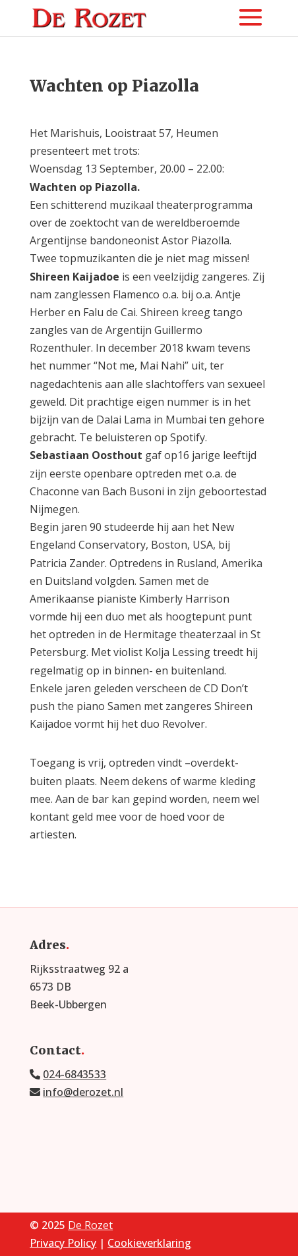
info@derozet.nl (83, 1092)
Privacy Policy (63, 1243)
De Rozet (90, 1225)
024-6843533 (74, 1074)
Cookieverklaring (149, 1243)
